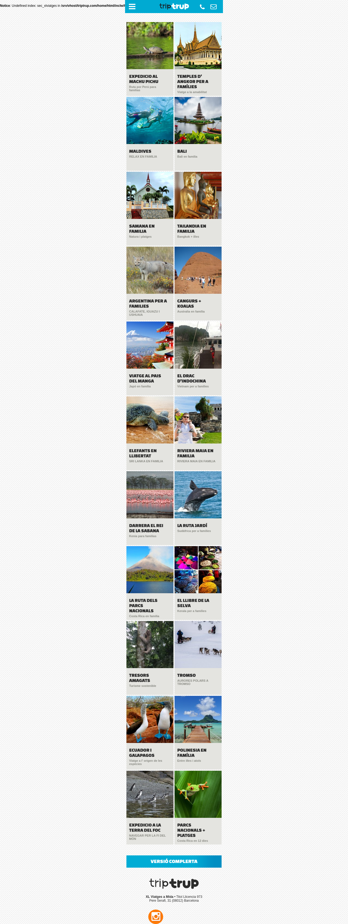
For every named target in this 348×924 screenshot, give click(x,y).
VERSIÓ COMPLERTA (174, 861)
